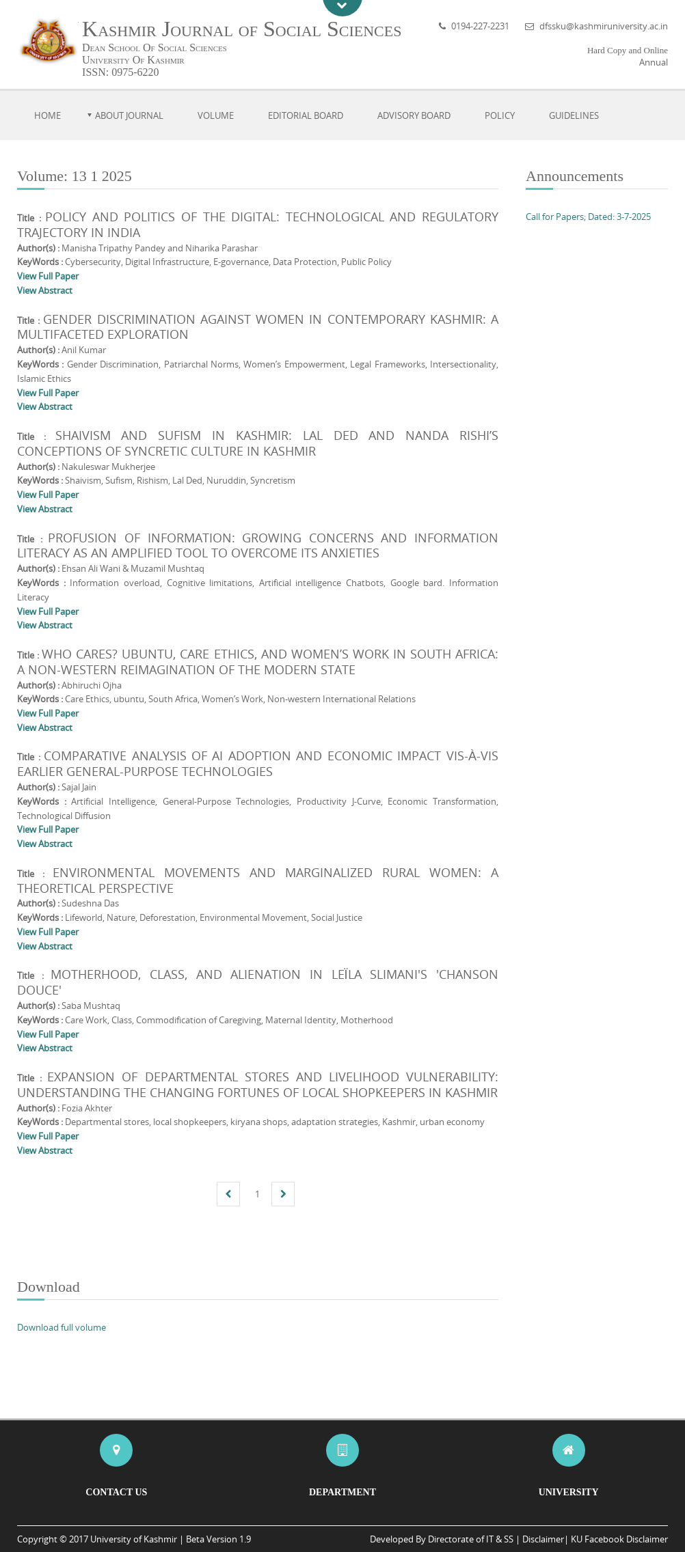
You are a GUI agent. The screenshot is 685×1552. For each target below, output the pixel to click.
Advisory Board (414, 115)
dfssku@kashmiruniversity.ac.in (603, 26)
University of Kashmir (133, 1539)
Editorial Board (305, 115)
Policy (500, 115)
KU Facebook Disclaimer (619, 1539)
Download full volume (61, 1327)
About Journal (129, 115)
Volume (216, 115)
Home (47, 115)
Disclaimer (543, 1539)
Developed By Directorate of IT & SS (441, 1539)
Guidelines (574, 115)
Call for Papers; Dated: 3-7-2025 (588, 216)
